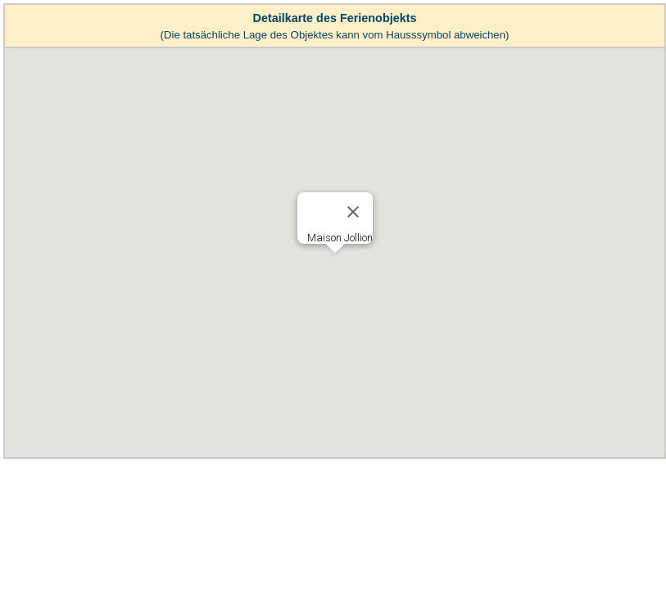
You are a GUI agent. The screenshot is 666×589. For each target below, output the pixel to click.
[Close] (353, 212)
